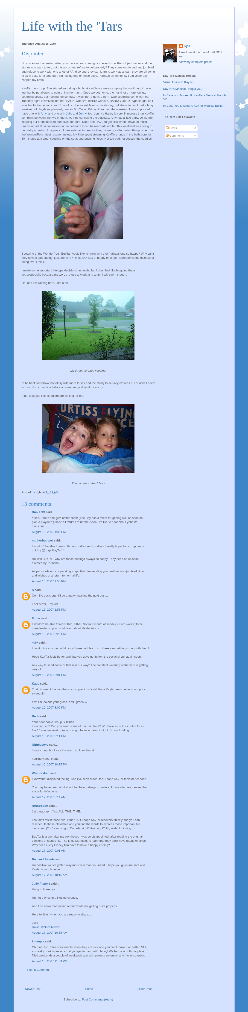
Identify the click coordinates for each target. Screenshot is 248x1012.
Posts (171, 128)
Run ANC (38, 512)
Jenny (83, 113)
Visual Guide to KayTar (178, 82)
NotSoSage (40, 805)
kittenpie (38, 941)
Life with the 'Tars (72, 26)
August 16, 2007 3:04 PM (49, 675)
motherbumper (42, 540)
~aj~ (35, 642)
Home (89, 989)
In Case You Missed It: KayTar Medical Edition (193, 105)
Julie (69, 113)
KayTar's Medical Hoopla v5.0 (183, 89)
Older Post (144, 989)
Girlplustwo (40, 744)
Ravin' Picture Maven (46, 927)
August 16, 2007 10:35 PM (49, 764)
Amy (44, 113)
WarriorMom (41, 773)
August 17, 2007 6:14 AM (49, 797)
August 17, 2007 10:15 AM (49, 875)
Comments (175, 135)
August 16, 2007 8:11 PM (49, 736)
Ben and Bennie (43, 859)
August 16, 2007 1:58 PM (49, 581)
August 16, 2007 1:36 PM (49, 532)
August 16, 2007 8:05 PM (49, 707)
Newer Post (33, 989)
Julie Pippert (41, 883)
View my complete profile (195, 62)
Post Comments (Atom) (97, 999)
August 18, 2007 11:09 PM (49, 961)
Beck (35, 716)
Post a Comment (38, 969)
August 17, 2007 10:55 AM (49, 932)
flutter (36, 618)
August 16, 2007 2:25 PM (49, 634)
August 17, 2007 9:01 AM (49, 850)
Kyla (187, 46)
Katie (35, 683)
